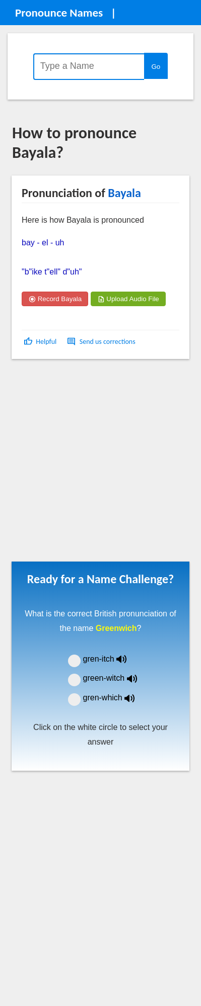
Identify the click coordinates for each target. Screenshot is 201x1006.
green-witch (116, 678)
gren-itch (112, 659)
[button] (41, 341)
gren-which (115, 697)
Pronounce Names (59, 13)
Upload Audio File (128, 299)
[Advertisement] (94, 464)
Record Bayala (55, 299)
